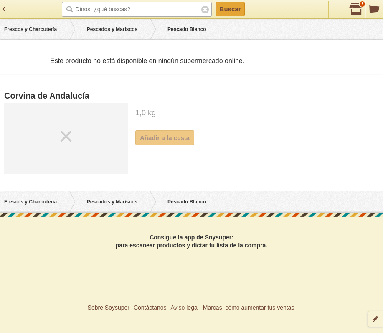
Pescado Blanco (186, 29)
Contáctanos (150, 307)
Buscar (230, 9)
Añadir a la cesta (165, 137)
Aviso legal (184, 307)
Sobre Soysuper (108, 307)
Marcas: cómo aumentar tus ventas (248, 307)
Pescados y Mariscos (112, 29)
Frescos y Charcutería (30, 29)
